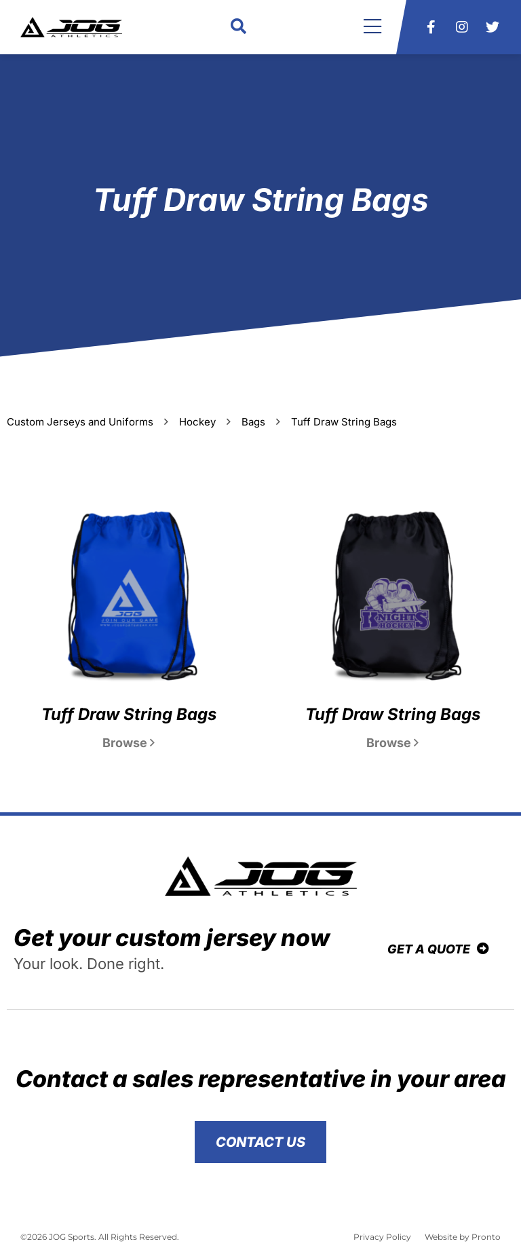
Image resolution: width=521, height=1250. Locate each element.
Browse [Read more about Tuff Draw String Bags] (128, 743)
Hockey (197, 421)
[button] (238, 27)
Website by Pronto (463, 1237)
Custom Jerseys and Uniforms (80, 421)
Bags (253, 421)
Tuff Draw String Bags (128, 714)
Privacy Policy (382, 1237)
